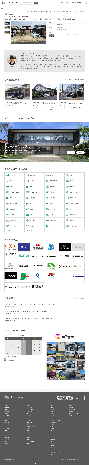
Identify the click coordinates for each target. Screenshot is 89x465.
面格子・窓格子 (7, 437)
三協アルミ (52, 407)
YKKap (51, 411)
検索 (36, 2)
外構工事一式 (6, 435)
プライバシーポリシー (80, 459)
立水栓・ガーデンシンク (31, 434)
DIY (27, 424)
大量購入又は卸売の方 (76, 2)
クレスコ (52, 443)
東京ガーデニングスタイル (55, 452)
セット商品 (6, 428)
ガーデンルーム (30, 417)
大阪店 (71, 152)
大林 (51, 441)
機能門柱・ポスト (30, 418)
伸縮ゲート (29, 405)
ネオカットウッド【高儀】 (55, 420)
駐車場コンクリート (31, 426)
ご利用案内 (71, 411)
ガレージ (6, 409)
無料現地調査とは (72, 409)
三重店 (80, 152)
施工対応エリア (71, 415)
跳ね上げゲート (7, 407)
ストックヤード (7, 418)
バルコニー (6, 432)
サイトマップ (61, 459)
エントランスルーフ (31, 443)
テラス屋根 (6, 415)
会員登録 (67, 2)
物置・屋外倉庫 (7, 411)
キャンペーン (76, 298)
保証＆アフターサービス (73, 413)
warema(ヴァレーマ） (54, 445)
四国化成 (52, 409)
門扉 (28, 432)
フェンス (6, 413)
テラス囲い (29, 415)
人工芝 (5, 426)
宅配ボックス (6, 420)
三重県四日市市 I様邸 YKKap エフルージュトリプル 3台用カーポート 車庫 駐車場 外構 (71, 103)
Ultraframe (52, 447)
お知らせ (82, 298)
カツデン (52, 432)
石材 (5, 441)
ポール (28, 413)
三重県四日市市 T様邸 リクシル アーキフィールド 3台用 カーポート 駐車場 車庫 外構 (44, 103)
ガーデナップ (52, 417)
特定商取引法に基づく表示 (70, 459)
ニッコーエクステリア (54, 434)
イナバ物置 (52, 422)
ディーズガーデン (53, 415)
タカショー (52, 435)
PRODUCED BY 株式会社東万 (9, 459)
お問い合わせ (79, 398)
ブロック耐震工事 (30, 441)
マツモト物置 (52, 413)
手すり (28, 428)
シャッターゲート (30, 407)
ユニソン (52, 450)
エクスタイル (52, 418)
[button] (86, 90)
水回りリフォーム (7, 424)
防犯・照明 (6, 422)
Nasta (51, 426)
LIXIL (51, 405)
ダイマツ (52, 428)
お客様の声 (71, 407)
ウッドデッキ (29, 411)
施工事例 (70, 405)
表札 (28, 430)
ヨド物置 (52, 424)
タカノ (51, 430)
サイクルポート (30, 409)
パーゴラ (6, 434)
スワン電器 (52, 439)
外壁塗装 (28, 439)
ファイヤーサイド (53, 437)
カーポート (6, 405)
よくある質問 (71, 417)
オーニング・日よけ (8, 417)
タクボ (51, 449)
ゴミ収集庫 (29, 420)
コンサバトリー (7, 430)
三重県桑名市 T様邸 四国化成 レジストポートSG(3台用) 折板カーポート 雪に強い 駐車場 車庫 (17, 103)
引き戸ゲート (6, 443)
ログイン (63, 2)
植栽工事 (28, 437)
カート (59, 2)
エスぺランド (52, 454)
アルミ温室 (29, 435)
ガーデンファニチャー (8, 439)
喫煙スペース (29, 422)
